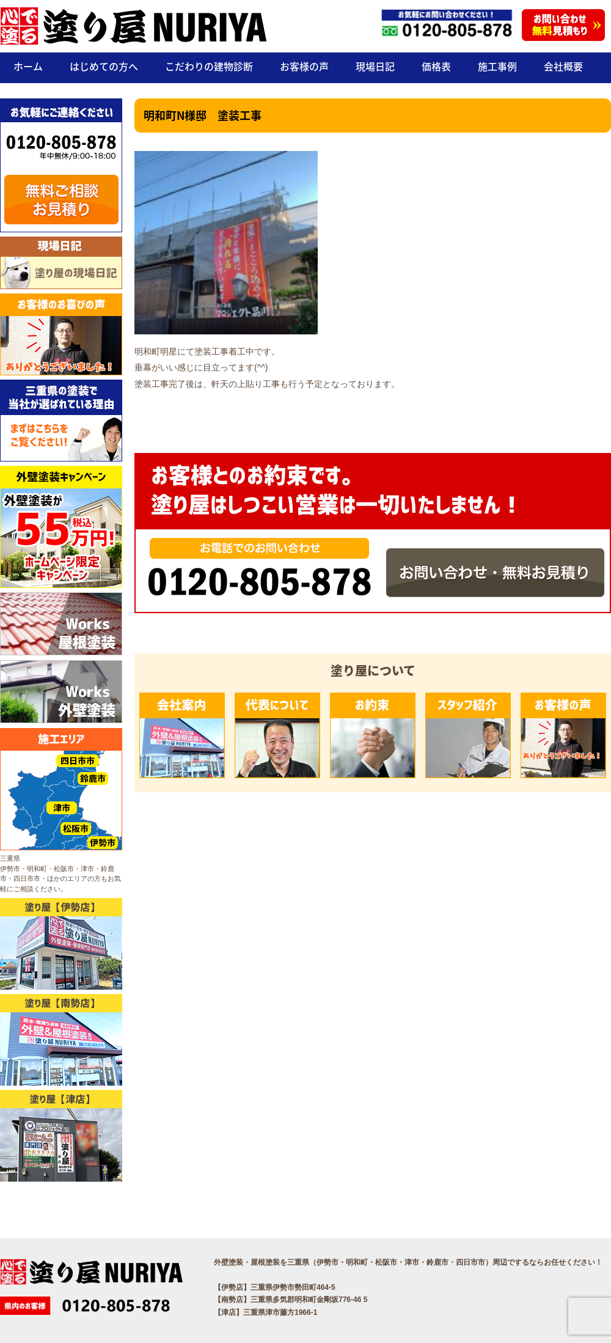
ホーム (28, 66)
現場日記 (375, 66)
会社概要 (563, 66)
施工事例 (497, 66)
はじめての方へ (104, 66)
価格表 (436, 66)
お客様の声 (304, 66)
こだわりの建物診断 (209, 66)
